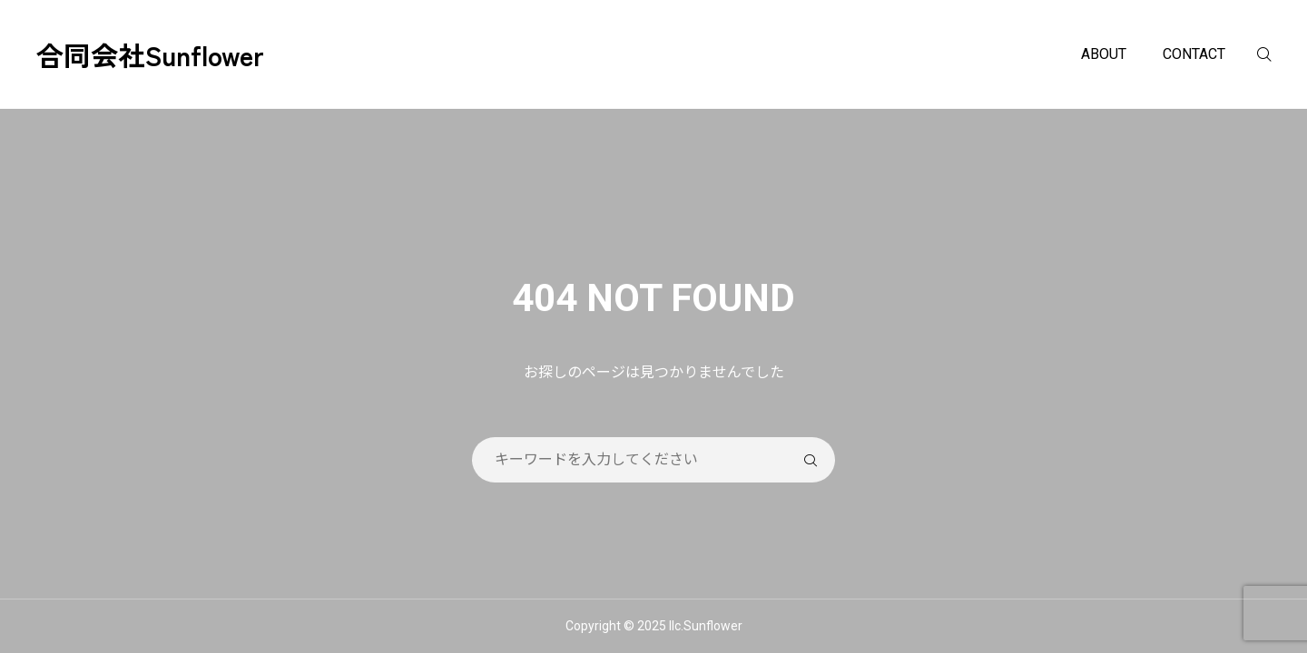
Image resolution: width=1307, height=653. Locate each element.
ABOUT (1103, 54)
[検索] (1275, 54)
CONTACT (1194, 54)
